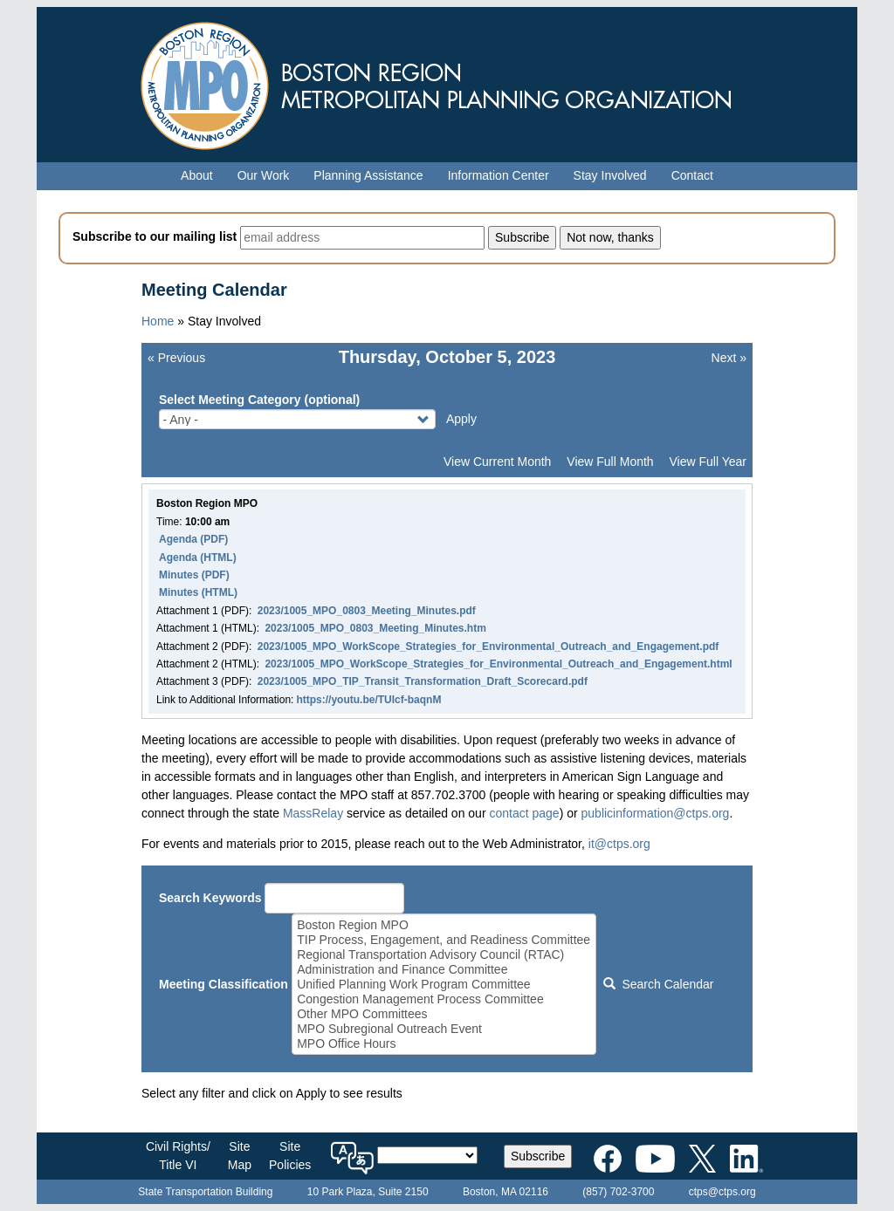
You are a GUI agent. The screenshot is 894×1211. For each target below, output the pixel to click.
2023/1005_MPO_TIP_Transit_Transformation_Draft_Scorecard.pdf (423, 681)
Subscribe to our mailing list (154, 236)
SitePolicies (290, 1155)
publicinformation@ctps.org (655, 813)
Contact (692, 175)
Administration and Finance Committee (443, 969)
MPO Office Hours (443, 1044)
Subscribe (538, 1156)
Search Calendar (658, 984)
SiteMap (239, 1155)
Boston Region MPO (443, 925)
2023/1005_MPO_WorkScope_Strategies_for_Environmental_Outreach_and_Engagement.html (498, 664)
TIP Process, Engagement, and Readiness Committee (443, 940)
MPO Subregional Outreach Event (443, 1029)
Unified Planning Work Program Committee (443, 984)
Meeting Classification (223, 984)
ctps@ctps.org (722, 1192)
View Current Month (497, 462)
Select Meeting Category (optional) (259, 400)
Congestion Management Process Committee (443, 999)
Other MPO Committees (443, 1014)
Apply (461, 419)
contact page (524, 813)
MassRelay (313, 813)
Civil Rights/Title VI (178, 1155)
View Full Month (610, 462)
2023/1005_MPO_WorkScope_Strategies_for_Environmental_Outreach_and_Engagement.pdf (488, 646)
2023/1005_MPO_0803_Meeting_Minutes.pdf (367, 611)
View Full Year (708, 462)
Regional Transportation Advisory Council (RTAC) (443, 955)
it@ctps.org (619, 844)
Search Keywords (210, 898)
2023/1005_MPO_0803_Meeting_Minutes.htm (375, 628)
